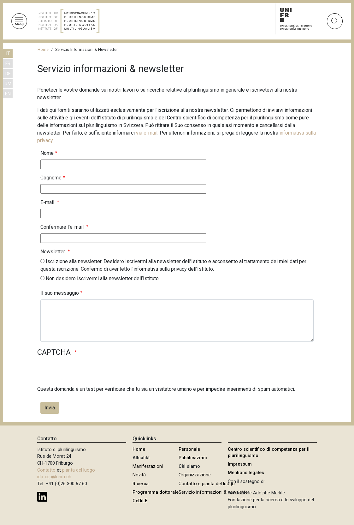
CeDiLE (140, 501)
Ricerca (141, 483)
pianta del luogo (78, 470)
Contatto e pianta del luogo (207, 483)
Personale (189, 449)
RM (8, 84)
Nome (47, 153)
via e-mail (146, 133)
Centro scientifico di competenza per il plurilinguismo (269, 452)
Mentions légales (246, 472)
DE (8, 73)
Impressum (240, 464)
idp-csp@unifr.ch (54, 477)
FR (7, 63)
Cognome (51, 178)
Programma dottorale (156, 492)
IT (8, 53)
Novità (139, 475)
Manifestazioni (148, 466)
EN (8, 94)
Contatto (46, 470)
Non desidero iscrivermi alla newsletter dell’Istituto (102, 278)
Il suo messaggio (59, 293)
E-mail (48, 202)
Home (43, 49)
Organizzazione (195, 475)
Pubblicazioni (193, 458)
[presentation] (85, 373)
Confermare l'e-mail (62, 227)
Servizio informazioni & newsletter (214, 492)
